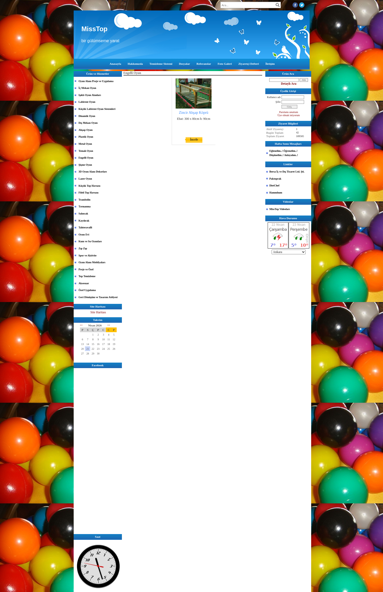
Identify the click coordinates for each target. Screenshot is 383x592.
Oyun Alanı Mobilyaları (92, 262)
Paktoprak (275, 178)
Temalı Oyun (86, 150)
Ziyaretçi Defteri (248, 63)
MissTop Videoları (279, 209)
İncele (194, 139)
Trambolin (84, 199)
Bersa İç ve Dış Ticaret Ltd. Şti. (287, 171)
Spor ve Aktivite (88, 255)
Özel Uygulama (87, 290)
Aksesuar (84, 283)
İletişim (270, 63)
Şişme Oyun (85, 164)
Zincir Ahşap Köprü (193, 113)
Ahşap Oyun (86, 129)
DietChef (274, 185)
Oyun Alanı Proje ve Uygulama (96, 81)
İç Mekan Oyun (87, 88)
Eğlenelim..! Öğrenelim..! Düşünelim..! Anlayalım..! (283, 153)
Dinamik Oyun (87, 116)
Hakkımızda (135, 63)
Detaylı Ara (288, 83)
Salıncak (83, 213)
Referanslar (204, 63)
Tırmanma (85, 206)
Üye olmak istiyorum (289, 115)
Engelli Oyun (86, 157)
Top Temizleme (87, 276)
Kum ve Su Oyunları (90, 241)
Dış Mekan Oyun (88, 122)
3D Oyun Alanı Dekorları (93, 171)
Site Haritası (98, 312)
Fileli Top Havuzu (89, 192)
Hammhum (275, 192)
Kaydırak (84, 220)
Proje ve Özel (86, 269)
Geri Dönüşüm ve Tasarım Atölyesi (98, 297)
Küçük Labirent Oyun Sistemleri (97, 108)
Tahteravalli (85, 227)
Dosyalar (184, 63)
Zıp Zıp (83, 248)
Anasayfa (115, 63)
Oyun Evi (84, 234)
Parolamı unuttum (288, 112)
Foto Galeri (225, 63)
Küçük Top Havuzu (89, 185)
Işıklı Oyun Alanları (90, 95)
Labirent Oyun (87, 101)
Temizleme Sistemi (160, 63)
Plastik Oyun (86, 136)
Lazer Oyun (85, 178)
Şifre (278, 101)
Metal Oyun (85, 143)
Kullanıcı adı (274, 97)
